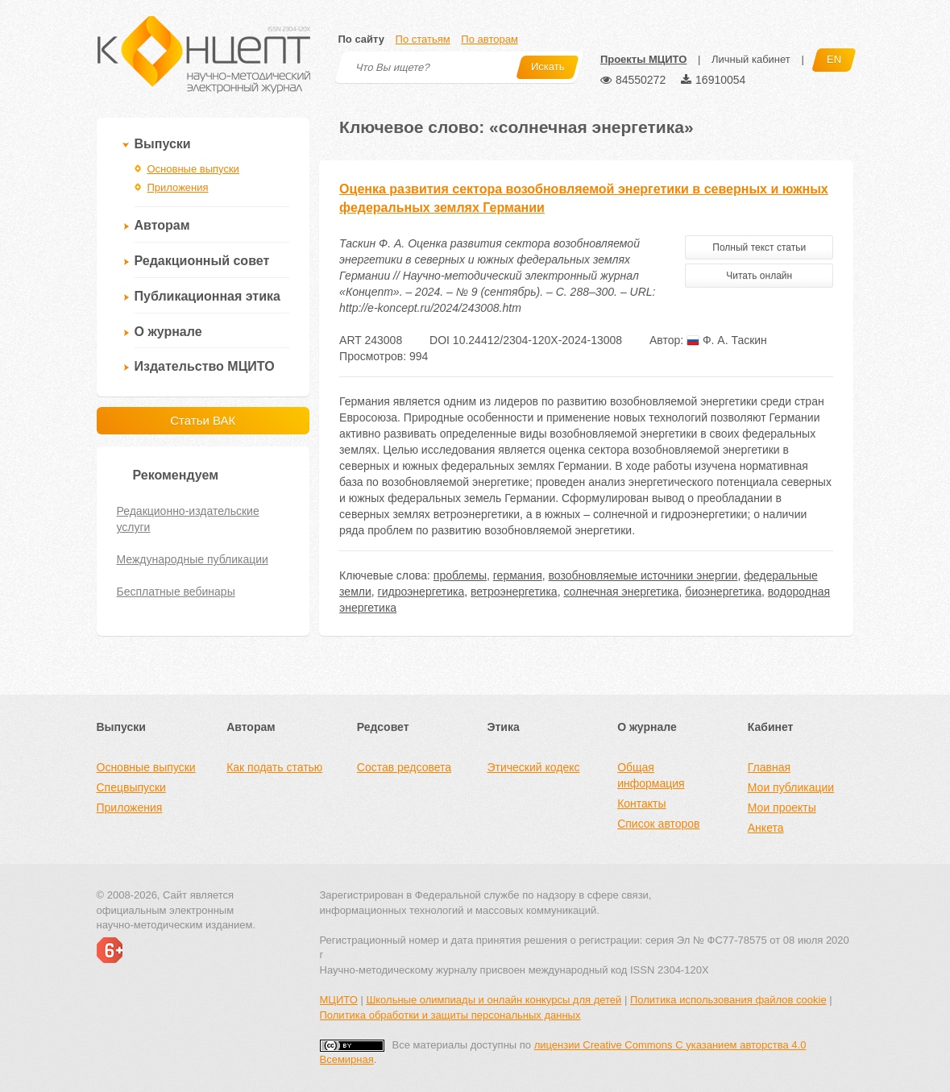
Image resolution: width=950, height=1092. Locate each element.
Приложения (178, 187)
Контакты (641, 803)
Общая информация (650, 775)
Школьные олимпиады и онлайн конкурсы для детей (493, 1000)
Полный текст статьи (759, 247)
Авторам (162, 225)
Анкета (766, 827)
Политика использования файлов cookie (728, 1000)
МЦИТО (339, 1000)
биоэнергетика (723, 591)
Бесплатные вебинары (176, 591)
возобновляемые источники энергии (643, 575)
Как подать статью (274, 767)
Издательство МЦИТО (205, 366)
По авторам (489, 39)
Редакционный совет (202, 261)
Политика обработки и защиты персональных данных (450, 1015)
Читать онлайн (759, 275)
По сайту (361, 39)
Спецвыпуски (131, 787)
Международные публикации (192, 559)
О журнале (168, 331)
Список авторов (658, 823)
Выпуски (163, 144)
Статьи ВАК (202, 420)
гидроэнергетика (421, 591)
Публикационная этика (207, 296)
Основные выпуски (193, 169)
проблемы (460, 575)
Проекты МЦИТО (643, 59)
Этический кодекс (533, 767)
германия (517, 575)
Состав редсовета (404, 767)
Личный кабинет (750, 59)
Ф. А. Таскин (727, 340)
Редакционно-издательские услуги (188, 519)
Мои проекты (782, 807)
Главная (769, 767)
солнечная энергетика (620, 591)
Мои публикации (791, 787)
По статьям (423, 39)
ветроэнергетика (514, 591)
